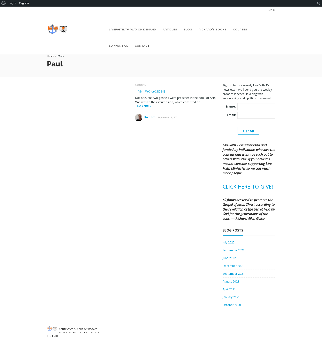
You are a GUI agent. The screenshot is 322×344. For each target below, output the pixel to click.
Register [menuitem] (24, 3)
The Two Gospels (150, 91)
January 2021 (231, 297)
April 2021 (229, 289)
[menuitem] (3, 3)
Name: (231, 106)
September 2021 (234, 274)
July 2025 (229, 242)
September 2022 (234, 250)
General (140, 84)
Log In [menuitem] (12, 3)
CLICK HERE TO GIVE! (248, 186)
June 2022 (229, 258)
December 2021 (233, 266)
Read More (144, 105)
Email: (231, 115)
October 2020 (232, 305)
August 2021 (231, 281)
